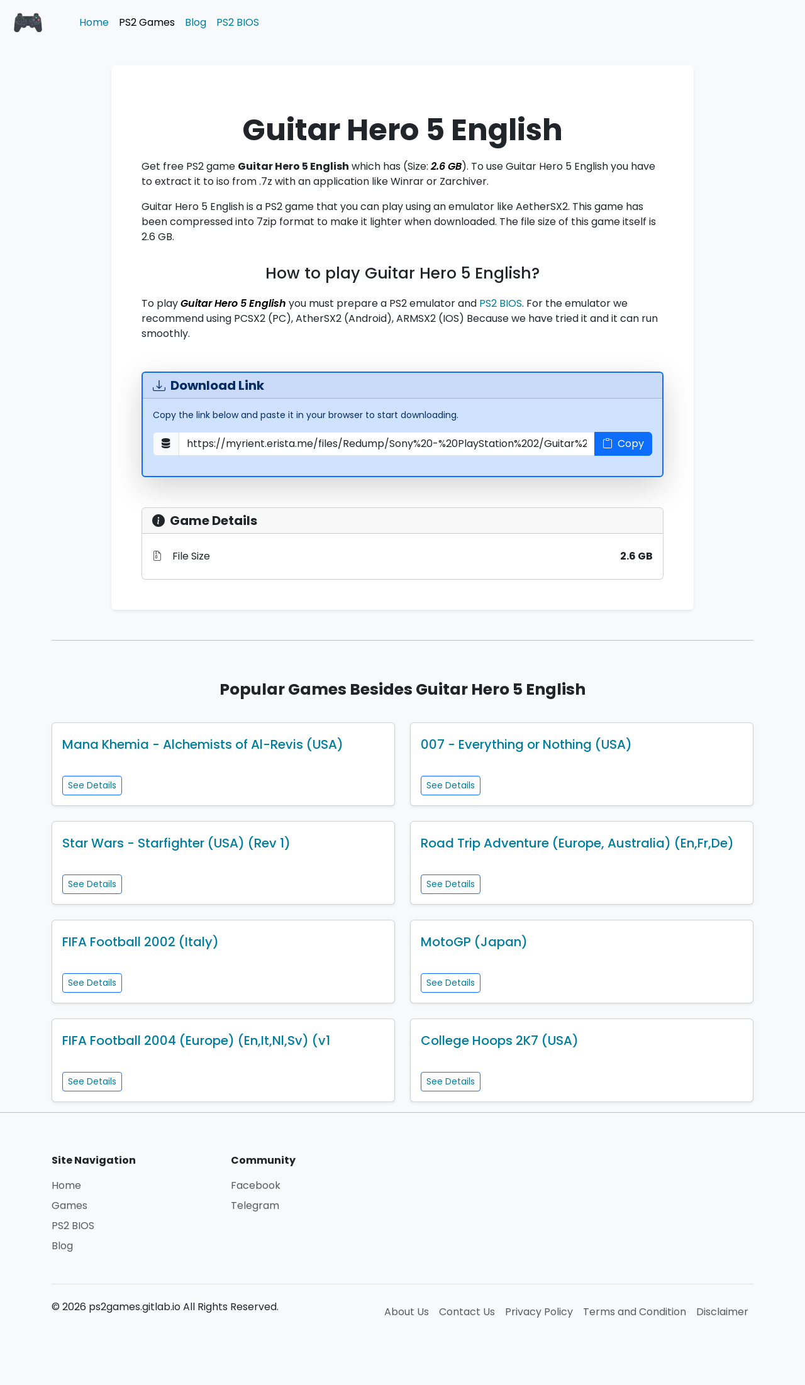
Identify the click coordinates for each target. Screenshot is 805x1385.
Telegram (255, 1205)
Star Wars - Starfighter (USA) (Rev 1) (176, 843)
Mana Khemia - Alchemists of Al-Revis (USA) (202, 744)
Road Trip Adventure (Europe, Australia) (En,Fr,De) (577, 843)
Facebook (255, 1185)
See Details (92, 785)
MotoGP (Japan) (474, 942)
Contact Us (467, 1312)
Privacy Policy (539, 1312)
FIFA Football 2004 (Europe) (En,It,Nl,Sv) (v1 (196, 1040)
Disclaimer (722, 1312)
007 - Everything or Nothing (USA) (526, 744)
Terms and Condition (634, 1312)
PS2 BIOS (237, 22)
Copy (623, 443)
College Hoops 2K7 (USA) (500, 1040)
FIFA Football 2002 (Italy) (140, 942)
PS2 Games (147, 22)
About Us (406, 1312)
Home (94, 22)
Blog (195, 22)
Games (69, 1205)
